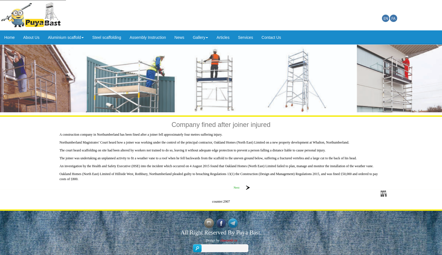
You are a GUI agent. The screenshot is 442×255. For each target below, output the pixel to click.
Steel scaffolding (106, 37)
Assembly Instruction (148, 37)
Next (237, 187)
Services (245, 37)
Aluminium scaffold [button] (66, 37)
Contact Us (271, 37)
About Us (31, 37)
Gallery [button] (200, 37)
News (179, 37)
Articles (222, 37)
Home (9, 37)
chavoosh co (228, 240)
